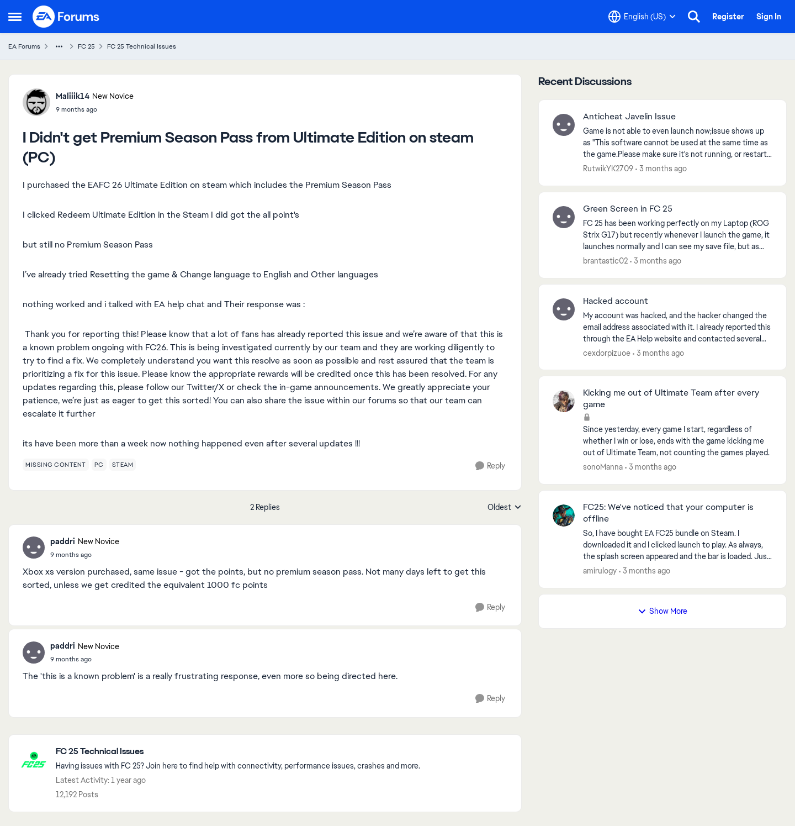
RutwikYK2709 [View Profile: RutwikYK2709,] (608, 168)
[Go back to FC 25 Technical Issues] (238, 751)
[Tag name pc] (99, 465)
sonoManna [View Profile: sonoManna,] (603, 467)
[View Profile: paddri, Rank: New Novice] (34, 547)
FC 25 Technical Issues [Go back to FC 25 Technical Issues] (141, 46)
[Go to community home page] (66, 17)
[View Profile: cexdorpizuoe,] (564, 309)
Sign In (768, 17)
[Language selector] (642, 17)
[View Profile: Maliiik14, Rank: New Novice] (36, 102)
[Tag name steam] (122, 465)
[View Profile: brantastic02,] (564, 217)
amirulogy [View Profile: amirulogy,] (600, 571)
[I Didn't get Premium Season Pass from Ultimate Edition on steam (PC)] (84, 555)
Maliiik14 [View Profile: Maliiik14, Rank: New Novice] (72, 96)
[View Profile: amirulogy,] (564, 515)
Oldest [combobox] (504, 507)
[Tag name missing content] (56, 465)
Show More (662, 611)
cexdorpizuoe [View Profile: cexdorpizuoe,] (606, 352)
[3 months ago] (661, 169)
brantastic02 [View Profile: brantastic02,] (605, 261)
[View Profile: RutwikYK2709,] (564, 125)
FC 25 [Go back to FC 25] (86, 46)
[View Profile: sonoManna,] (564, 401)
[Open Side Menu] (15, 16)
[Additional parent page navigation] (59, 46)
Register (728, 17)
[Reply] (490, 466)
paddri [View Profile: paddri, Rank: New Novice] (62, 541)
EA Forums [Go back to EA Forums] (24, 46)
